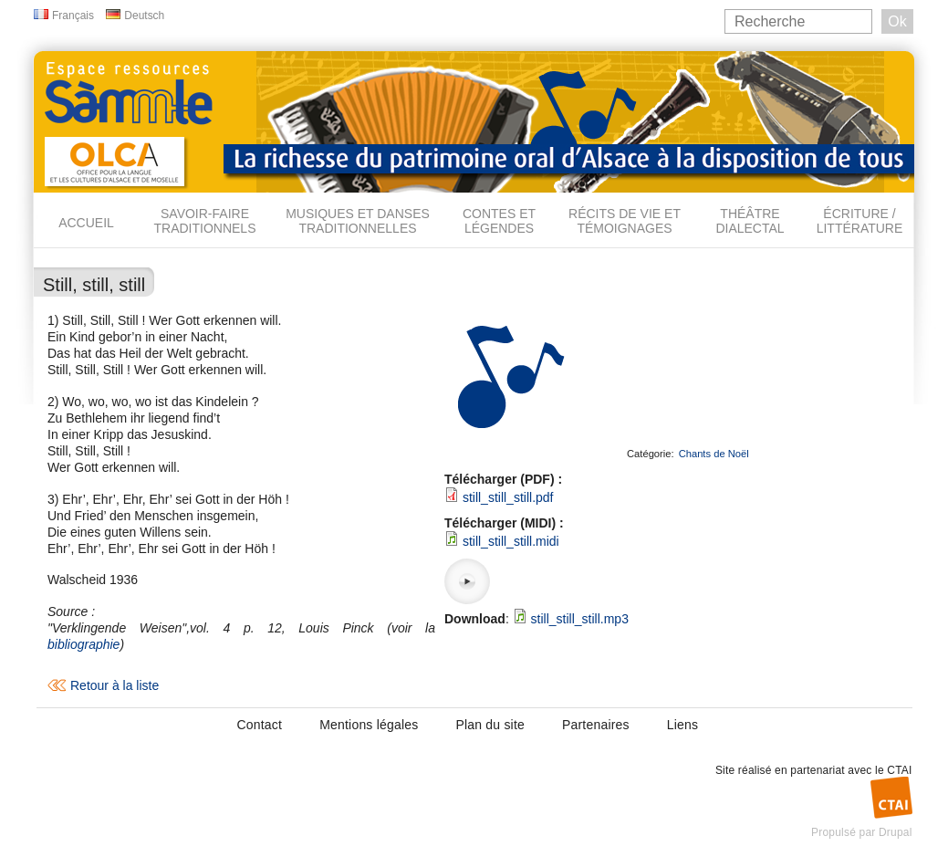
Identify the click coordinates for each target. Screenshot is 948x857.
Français (73, 15)
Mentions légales (368, 724)
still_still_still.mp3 (580, 618)
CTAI (899, 770)
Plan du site (490, 724)
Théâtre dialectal (749, 220)
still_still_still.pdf (508, 497)
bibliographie (83, 644)
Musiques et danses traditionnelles (358, 220)
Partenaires (596, 724)
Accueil (86, 222)
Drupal (895, 832)
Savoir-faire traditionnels (204, 220)
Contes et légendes (499, 220)
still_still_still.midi (511, 541)
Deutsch (144, 15)
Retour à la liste (114, 685)
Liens (682, 724)
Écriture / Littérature (860, 220)
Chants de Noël (714, 453)
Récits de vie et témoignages (624, 220)
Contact (260, 724)
